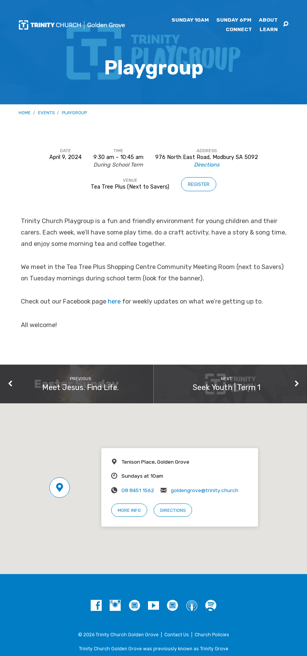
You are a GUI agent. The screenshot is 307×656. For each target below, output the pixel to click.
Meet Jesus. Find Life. (80, 387)
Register (198, 184)
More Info (129, 510)
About (268, 20)
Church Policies (212, 634)
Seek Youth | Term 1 (226, 387)
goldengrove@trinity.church (204, 490)
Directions (206, 165)
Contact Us (176, 634)
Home (25, 112)
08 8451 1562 (137, 490)
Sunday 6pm (233, 20)
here (114, 301)
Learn (269, 29)
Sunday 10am (190, 20)
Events (46, 112)
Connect (239, 29)
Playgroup (74, 112)
